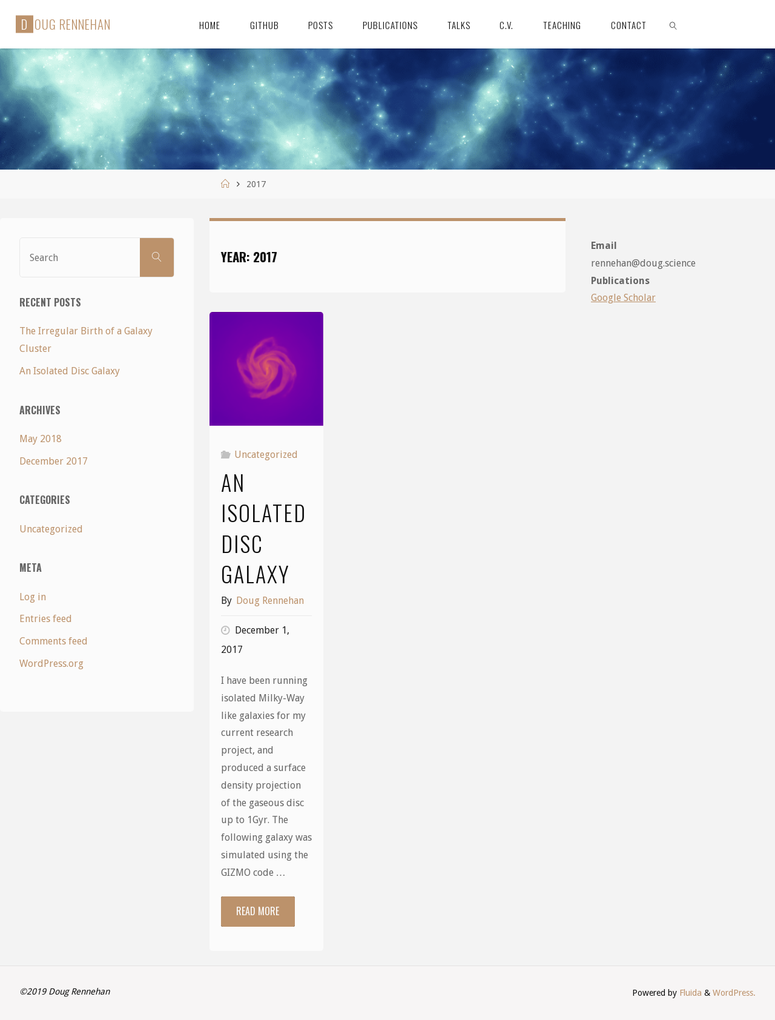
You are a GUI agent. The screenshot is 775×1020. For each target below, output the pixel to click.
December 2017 (53, 461)
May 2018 (40, 439)
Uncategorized (266, 454)
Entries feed (45, 618)
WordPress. (734, 993)
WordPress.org (51, 663)
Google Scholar (623, 297)
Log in (32, 597)
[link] (673, 24)
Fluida (689, 993)
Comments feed (53, 641)
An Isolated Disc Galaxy (263, 527)
